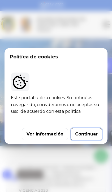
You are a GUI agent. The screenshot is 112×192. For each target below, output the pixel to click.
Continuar (86, 134)
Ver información (45, 134)
